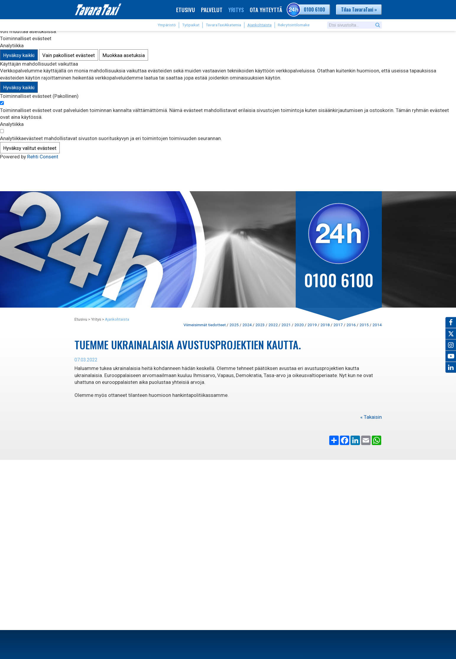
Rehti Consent (42, 157)
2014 (377, 324)
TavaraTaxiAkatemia (223, 24)
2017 (338, 324)
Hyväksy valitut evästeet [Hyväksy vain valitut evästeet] (29, 148)
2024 (247, 324)
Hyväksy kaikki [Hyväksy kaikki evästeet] (19, 55)
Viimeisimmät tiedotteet (205, 324)
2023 (260, 324)
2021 (286, 324)
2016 (351, 324)
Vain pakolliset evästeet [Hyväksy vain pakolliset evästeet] (68, 55)
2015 (364, 324)
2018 (325, 324)
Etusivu (185, 10)
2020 (299, 324)
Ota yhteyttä (266, 10)
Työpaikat (190, 24)
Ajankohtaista (259, 24)
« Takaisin (371, 417)
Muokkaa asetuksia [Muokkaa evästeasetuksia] (124, 55)
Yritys (236, 10)
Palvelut (212, 10)
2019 (312, 324)
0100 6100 (306, 9)
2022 (273, 324)
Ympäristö (167, 24)
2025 (234, 324)
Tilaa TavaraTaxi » (359, 9)
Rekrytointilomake (293, 24)
